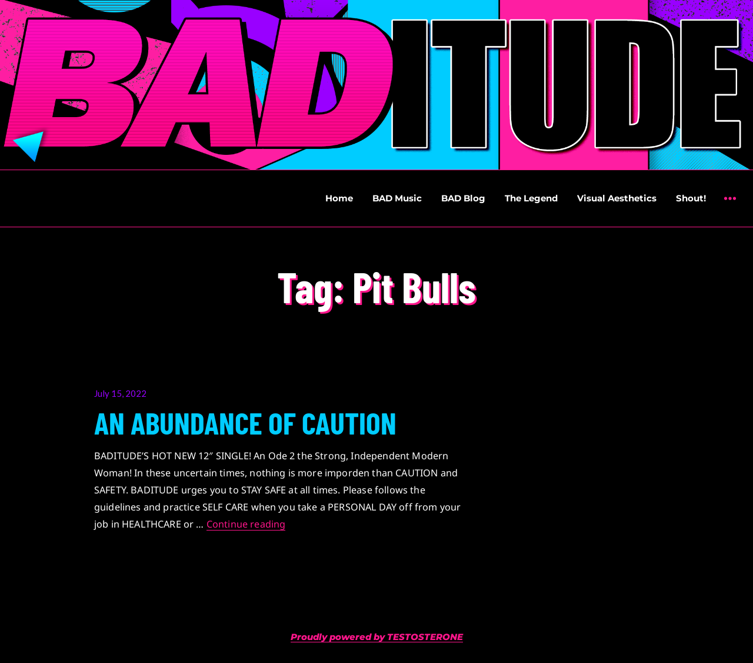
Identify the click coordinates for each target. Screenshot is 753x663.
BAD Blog (463, 198)
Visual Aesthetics (617, 198)
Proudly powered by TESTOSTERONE (377, 636)
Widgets (730, 207)
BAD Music (397, 198)
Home (339, 198)
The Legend (531, 198)
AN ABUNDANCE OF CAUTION (245, 422)
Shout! (691, 198)
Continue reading (246, 524)
